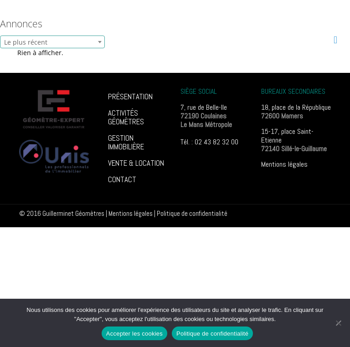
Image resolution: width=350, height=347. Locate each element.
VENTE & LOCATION (136, 163)
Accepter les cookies (134, 333)
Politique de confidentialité (212, 333)
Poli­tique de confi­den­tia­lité (192, 213)
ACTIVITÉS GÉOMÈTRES (126, 117)
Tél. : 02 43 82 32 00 (209, 142)
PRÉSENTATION (130, 97)
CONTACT (122, 179)
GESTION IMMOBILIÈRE (126, 142)
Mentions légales (284, 164)
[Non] (338, 322)
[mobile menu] (335, 39)
